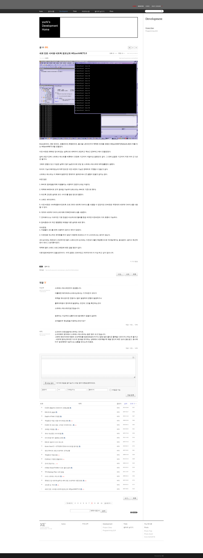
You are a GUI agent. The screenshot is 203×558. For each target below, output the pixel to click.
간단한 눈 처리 (50, 485)
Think (125, 524)
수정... (120, 274)
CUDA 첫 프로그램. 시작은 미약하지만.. (58, 425)
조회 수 (133, 404)
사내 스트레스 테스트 (52, 476)
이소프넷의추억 (149, 537)
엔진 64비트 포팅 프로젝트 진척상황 (57, 451)
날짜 (125, 404)
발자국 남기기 (128, 527)
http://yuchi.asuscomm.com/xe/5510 (128, 58)
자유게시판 (148, 524)
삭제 (127, 274)
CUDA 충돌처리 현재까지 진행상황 (57, 408)
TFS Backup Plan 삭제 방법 (54, 472)
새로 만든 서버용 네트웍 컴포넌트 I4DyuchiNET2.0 (63, 53)
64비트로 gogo (50, 412)
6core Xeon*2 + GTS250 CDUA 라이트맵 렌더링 (61, 446)
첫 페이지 (70, 503)
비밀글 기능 (116, 390)
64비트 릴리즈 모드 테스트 (54, 442)
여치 (118, 408)
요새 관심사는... (50, 463)
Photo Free (148, 531)
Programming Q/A (152, 31)
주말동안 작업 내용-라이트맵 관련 (56, 421)
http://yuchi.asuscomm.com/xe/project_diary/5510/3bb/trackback (62, 270)
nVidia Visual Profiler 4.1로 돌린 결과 (57, 468)
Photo (146, 527)
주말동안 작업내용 (51, 455)
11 (101, 503)
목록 (134, 274)
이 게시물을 (134, 261)
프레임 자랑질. (50, 429)
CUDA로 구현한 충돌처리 (54, 459)
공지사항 (85, 524)
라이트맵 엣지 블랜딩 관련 (54, 438)
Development (107, 524)
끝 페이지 (107, 503)
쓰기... (127, 498)
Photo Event (148, 534)
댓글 (127, 324)
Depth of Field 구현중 (52, 416)
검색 (103, 511)
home (63, 524)
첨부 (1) (47, 266)
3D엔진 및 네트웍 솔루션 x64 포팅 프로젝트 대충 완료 (63, 481)
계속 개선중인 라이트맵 (53, 433)
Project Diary (150, 28)
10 (98, 503)
